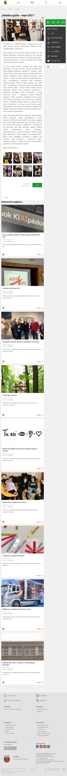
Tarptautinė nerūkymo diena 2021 (13, 556)
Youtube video (53, 61)
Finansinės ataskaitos (10, 725)
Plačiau (39, 254)
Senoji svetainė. (10, 773)
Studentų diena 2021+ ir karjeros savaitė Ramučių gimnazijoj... (18, 664)
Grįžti (7, 197)
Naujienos (10, 9)
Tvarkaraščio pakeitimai (12, 700)
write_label (8, 748)
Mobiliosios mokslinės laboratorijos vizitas (16, 609)
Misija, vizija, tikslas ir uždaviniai (13, 709)
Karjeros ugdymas (42, 731)
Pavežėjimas (41, 695)
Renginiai (17, 9)
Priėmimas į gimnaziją (42, 735)
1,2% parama (40, 729)
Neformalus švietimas (42, 727)
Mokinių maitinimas (42, 709)
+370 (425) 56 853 (42, 758)
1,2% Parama (53, 52)
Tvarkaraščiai (9, 695)
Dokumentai (53, 43)
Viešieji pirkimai (54, 47)
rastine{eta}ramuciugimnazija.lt (46, 759)
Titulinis (3, 9)
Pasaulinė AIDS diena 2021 (11, 288)
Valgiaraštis (41, 700)
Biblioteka (39, 711)
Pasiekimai (52, 56)
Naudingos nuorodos (42, 725)
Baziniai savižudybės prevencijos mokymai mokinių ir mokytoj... (19, 450)
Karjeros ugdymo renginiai (44, 733)
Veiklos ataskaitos (10, 733)
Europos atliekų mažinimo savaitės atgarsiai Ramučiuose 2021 (21, 236)
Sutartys (7, 731)
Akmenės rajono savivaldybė (20, 759)
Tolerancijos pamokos (9, 395)
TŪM (50, 33)
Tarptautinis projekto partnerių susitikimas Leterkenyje (20, 342)
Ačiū (37, 185)
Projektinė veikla (54, 38)
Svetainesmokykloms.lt (54, 770)
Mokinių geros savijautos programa (14, 502)
